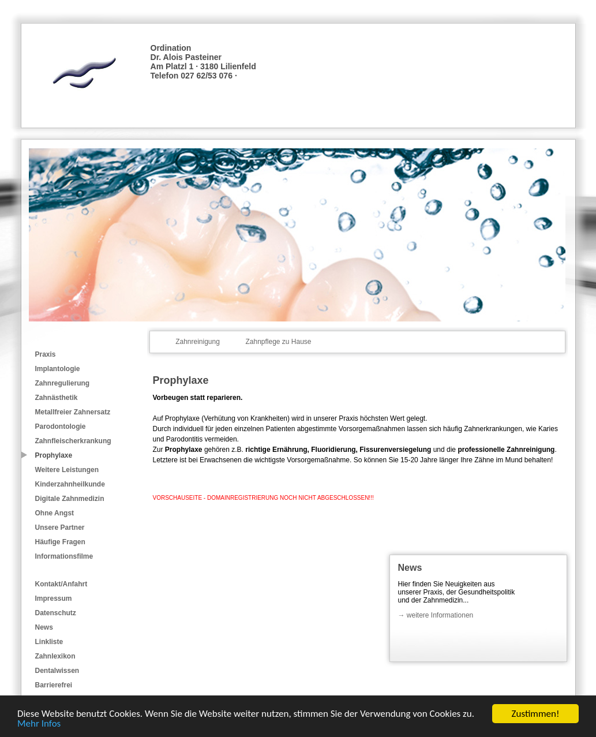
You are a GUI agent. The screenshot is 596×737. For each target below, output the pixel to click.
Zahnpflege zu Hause (278, 342)
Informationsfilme (64, 556)
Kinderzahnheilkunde (70, 484)
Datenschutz (55, 613)
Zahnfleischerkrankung (73, 441)
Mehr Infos (39, 724)
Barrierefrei (54, 685)
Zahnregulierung (62, 383)
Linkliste (49, 642)
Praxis (45, 354)
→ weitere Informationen (436, 615)
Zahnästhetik (56, 398)
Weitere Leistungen (67, 470)
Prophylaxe (54, 455)
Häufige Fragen (60, 542)
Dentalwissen (57, 671)
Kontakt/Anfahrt (61, 584)
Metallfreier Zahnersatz (73, 412)
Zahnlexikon (55, 656)
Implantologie (57, 369)
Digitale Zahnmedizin (69, 499)
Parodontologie (60, 426)
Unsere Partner (60, 527)
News (44, 627)
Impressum (53, 598)
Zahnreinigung (197, 342)
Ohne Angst (54, 513)
